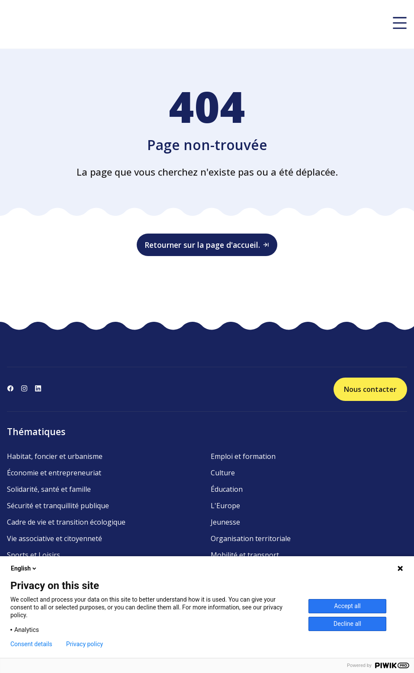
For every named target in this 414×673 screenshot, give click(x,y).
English (24, 568)
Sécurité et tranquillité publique (58, 505)
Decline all (347, 623)
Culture (223, 473)
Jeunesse (225, 522)
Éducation (227, 489)
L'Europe (225, 505)
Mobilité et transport (245, 555)
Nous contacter (370, 389)
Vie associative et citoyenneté (54, 538)
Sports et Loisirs (33, 555)
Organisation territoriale (251, 538)
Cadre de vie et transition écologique (66, 522)
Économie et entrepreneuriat (54, 473)
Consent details (31, 644)
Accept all (347, 605)
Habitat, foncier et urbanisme (55, 456)
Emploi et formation (243, 456)
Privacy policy (84, 644)
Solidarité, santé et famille (49, 489)
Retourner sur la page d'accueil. (207, 245)
